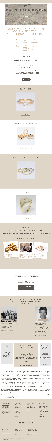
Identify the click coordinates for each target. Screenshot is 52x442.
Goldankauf (29, 406)
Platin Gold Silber (18, 413)
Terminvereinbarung (42, 407)
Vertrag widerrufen (5, 439)
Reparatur (16, 414)
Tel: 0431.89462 (5, 431)
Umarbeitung (17, 416)
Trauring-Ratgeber (5, 405)
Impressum (3, 438)
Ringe (16, 406)
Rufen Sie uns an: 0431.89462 (26, 279)
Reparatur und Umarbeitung (43, 411)
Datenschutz (15, 438)
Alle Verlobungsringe (25, 114)
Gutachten (28, 410)
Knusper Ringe (4, 408)
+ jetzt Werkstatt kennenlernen (7, 333)
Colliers (16, 408)
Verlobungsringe (17, 412)
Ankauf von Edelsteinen (31, 407)
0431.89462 (25, 43)
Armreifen (16, 411)
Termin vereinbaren (26, 79)
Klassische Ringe (5, 406)
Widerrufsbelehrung (10, 438)
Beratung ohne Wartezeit (43, 406)
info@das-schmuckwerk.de (7, 433)
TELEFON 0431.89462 (26, 423)
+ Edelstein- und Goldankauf (41, 335)
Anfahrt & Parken (5, 429)
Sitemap (24, 438)
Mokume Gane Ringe (6, 411)
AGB (6, 438)
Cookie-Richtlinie (20, 438)
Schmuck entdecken (26, 183)
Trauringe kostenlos (5, 412)
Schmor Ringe (4, 410)
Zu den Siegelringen (26, 218)
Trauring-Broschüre (42, 410)
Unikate (3, 413)
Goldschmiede (41, 416)
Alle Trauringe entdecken (26, 148)
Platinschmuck (17, 407)
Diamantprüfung (29, 408)
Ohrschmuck (17, 410)
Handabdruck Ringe (5, 407)
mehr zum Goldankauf (26, 263)
